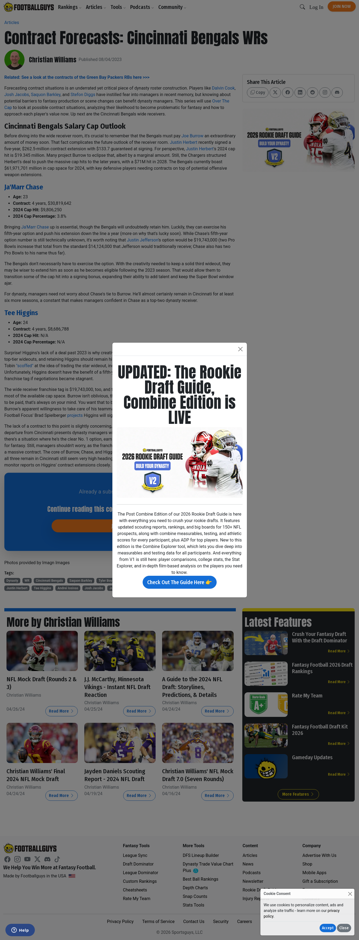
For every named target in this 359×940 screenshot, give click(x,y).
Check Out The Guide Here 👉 (179, 582)
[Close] (350, 894)
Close (344, 928)
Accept (328, 928)
